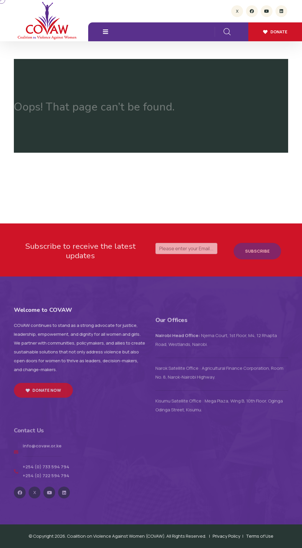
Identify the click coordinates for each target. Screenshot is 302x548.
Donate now (43, 395)
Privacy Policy (226, 536)
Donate (275, 31)
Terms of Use (259, 536)
